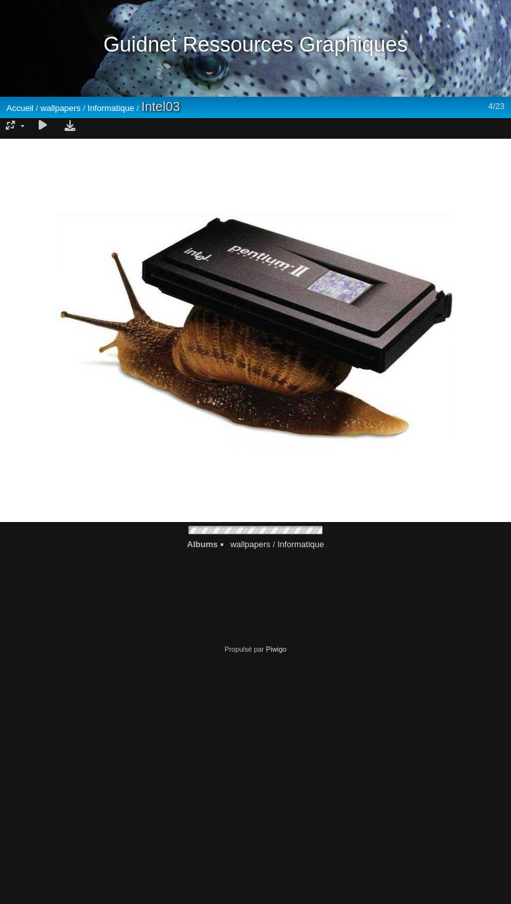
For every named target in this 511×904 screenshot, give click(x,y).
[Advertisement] (121, 774)
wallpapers (61, 108)
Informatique (111, 108)
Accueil (20, 108)
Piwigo (276, 649)
